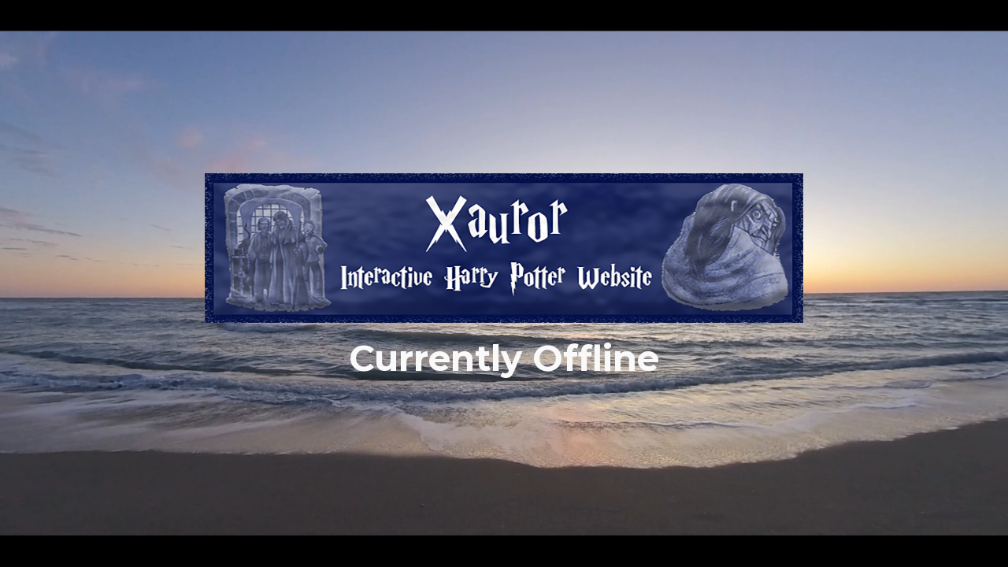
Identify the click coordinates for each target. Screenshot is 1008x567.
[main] (504, 359)
